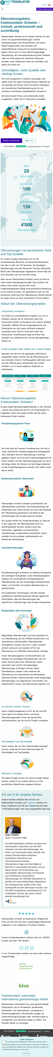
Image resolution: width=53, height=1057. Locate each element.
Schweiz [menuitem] (46, 5)
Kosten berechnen (44, 9)
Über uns (29, 141)
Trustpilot (31, 803)
